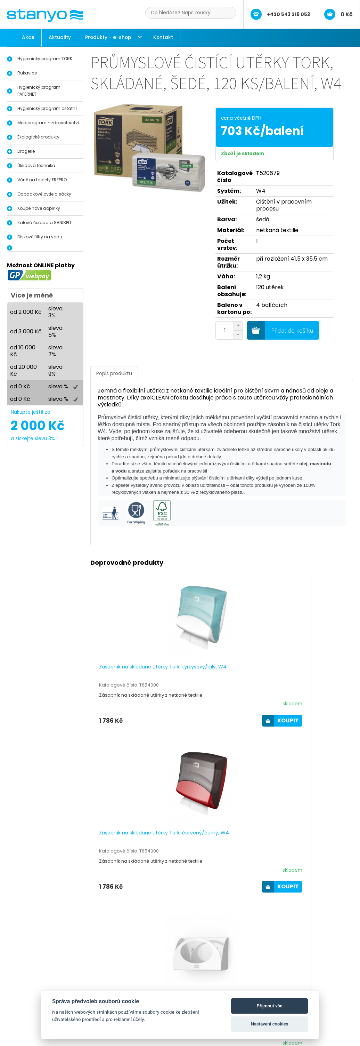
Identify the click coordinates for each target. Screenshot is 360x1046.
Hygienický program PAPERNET (38, 90)
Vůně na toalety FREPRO (42, 180)
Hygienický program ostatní (47, 108)
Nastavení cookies (269, 1024)
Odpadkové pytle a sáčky (44, 194)
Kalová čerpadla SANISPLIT (45, 222)
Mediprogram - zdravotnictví (48, 123)
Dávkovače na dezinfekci (50, 989)
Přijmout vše (270, 1005)
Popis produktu (114, 373)
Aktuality (60, 37)
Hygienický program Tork (50, 982)
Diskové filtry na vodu (39, 237)
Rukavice (27, 73)
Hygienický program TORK (44, 59)
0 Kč (347, 14)
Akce (28, 37)
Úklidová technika (36, 165)
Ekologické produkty (38, 137)
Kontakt (163, 37)
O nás (144, 982)
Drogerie (26, 151)
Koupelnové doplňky (38, 208)
